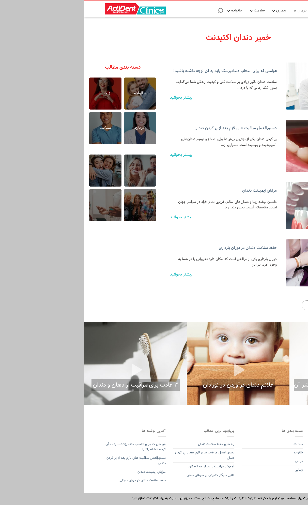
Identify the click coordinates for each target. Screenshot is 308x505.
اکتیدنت (264, 469)
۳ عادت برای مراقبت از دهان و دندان (51, 385)
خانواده (213, 452)
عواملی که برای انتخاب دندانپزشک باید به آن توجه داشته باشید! (141, 71)
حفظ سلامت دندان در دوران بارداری (164, 247)
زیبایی (215, 469)
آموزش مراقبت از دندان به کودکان (127, 466)
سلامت (214, 444)
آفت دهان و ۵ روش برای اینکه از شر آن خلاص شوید (256, 389)
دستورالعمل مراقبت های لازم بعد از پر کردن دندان (151, 128)
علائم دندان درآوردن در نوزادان (154, 385)
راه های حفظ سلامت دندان (132, 444)
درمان (214, 461)
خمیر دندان (278, 469)
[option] (256, 363)
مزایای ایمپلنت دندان (175, 190)
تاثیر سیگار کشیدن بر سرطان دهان (126, 475)
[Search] (136, 12)
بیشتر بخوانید (97, 97)
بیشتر (238, 305)
